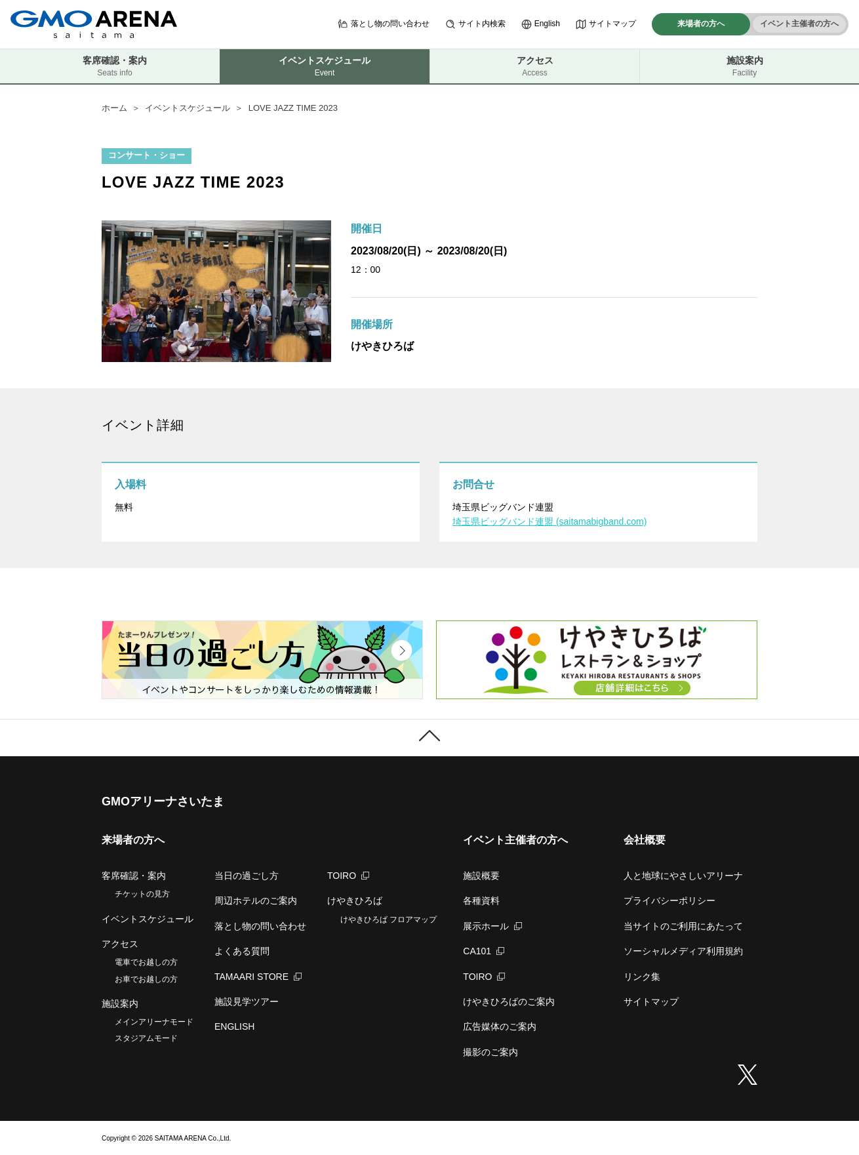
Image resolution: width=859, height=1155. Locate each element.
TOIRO (348, 875)
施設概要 (481, 875)
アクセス (534, 66)
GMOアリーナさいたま (163, 801)
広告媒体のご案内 (499, 1026)
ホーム (114, 108)
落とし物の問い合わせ (383, 24)
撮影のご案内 (490, 1052)
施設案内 (744, 66)
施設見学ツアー (246, 1001)
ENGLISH (234, 1026)
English (540, 24)
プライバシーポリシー (669, 900)
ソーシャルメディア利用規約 (683, 951)
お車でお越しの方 (146, 979)
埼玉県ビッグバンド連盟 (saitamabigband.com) (549, 521)
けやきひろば (354, 900)
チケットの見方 (142, 894)
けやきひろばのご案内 (509, 1001)
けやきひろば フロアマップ (388, 919)
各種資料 (481, 900)
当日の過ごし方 (246, 875)
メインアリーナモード (154, 1021)
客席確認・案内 (115, 66)
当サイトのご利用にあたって (683, 926)
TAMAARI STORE (258, 976)
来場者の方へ (701, 23)
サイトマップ (606, 24)
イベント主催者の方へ (799, 23)
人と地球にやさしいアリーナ (683, 875)
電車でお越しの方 (146, 962)
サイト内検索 (475, 24)
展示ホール (492, 926)
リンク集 (642, 976)
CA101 (483, 951)
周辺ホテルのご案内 (255, 900)
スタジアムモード (146, 1038)
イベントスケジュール (187, 108)
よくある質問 (242, 951)
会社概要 (645, 839)
